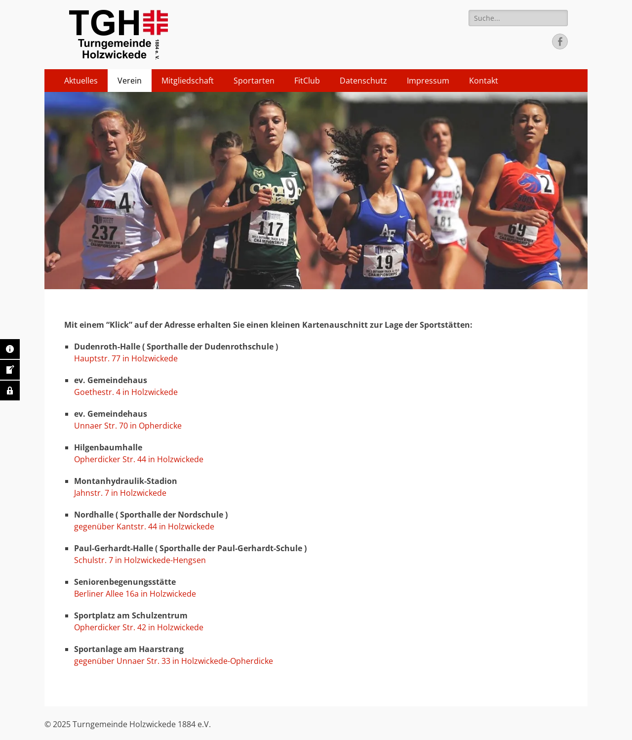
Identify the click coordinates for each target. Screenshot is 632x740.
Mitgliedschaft (187, 80)
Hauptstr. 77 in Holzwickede (126, 358)
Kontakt (483, 80)
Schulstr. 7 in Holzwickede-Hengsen (140, 560)
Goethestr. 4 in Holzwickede (126, 392)
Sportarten (254, 80)
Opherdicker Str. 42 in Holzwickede (138, 627)
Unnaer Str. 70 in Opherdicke (128, 425)
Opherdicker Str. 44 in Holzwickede (138, 459)
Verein (130, 80)
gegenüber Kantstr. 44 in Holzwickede (144, 526)
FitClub (307, 80)
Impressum (428, 80)
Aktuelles (81, 80)
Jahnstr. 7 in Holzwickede (120, 492)
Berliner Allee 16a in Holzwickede (135, 593)
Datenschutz (363, 80)
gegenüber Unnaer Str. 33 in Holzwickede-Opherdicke (174, 660)
